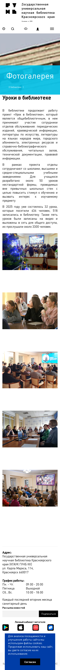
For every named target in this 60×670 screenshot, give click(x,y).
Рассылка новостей (13, 607)
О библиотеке (14, 87)
